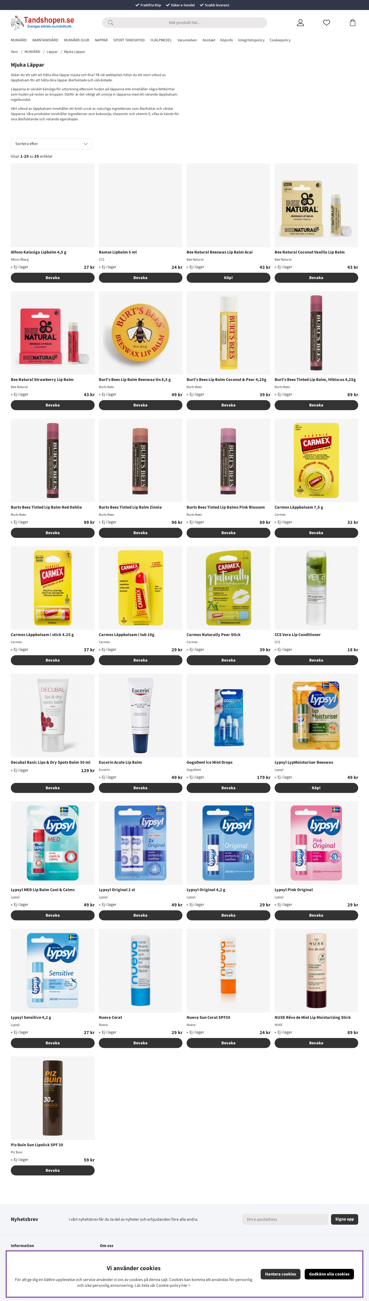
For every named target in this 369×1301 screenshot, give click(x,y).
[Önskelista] (333, 22)
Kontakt (209, 40)
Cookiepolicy (280, 40)
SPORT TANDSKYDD (129, 40)
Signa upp (344, 1219)
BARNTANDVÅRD (45, 40)
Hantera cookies (280, 1274)
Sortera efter (26, 144)
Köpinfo (226, 40)
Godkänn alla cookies (329, 1274)
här (184, 1285)
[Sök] (184, 22)
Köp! (228, 278)
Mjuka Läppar (74, 51)
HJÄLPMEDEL (161, 40)
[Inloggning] (307, 22)
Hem (14, 51)
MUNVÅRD (19, 40)
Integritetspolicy (251, 40)
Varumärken (187, 40)
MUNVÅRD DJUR (76, 40)
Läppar (52, 51)
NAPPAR (101, 40)
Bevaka (53, 278)
